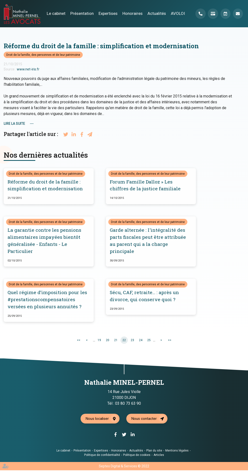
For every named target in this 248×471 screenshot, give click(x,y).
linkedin (238, 245)
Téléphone (200, 14)
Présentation (81, 13)
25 (149, 340)
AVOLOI (177, 13)
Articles (159, 455)
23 (132, 340)
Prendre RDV (225, 14)
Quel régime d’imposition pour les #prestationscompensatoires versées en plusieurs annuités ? (47, 300)
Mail (238, 14)
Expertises (107, 13)
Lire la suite (14, 123)
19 (99, 340)
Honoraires (132, 13)
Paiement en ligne (212, 14)
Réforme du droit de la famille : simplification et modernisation (45, 185)
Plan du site (154, 451)
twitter (238, 236)
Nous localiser (97, 419)
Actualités (156, 13)
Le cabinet (55, 13)
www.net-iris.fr (28, 69)
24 (140, 340)
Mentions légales (177, 451)
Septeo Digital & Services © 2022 (124, 467)
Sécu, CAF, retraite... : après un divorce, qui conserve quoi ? (144, 296)
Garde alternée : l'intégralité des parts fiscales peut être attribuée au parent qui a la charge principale (148, 241)
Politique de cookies (136, 455)
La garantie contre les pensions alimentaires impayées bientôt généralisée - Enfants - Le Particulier (44, 241)
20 (107, 340)
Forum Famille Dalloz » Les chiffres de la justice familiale (145, 185)
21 (116, 340)
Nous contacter (144, 419)
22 (124, 340)
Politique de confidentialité (102, 455)
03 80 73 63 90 (128, 404)
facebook (238, 226)
